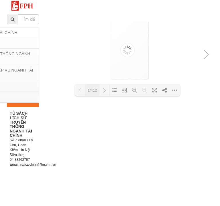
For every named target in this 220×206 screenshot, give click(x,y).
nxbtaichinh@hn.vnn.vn (38, 165)
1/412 (92, 90)
